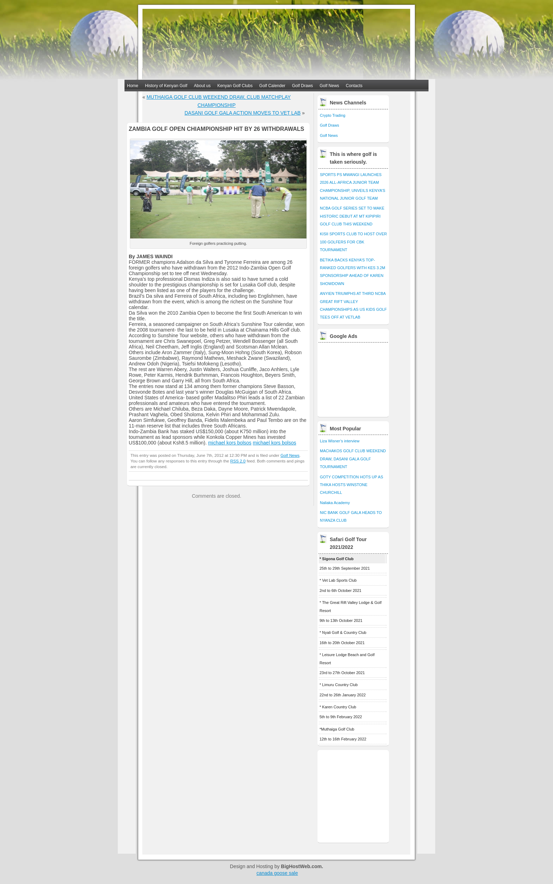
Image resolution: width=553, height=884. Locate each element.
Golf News (329, 85)
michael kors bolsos (229, 443)
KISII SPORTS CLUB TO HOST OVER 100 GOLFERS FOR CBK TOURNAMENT (353, 242)
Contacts (354, 85)
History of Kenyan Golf (166, 85)
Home (132, 85)
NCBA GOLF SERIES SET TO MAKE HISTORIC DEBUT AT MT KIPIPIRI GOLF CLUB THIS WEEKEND (352, 216)
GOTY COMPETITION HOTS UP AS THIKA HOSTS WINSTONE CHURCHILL (351, 485)
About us (202, 85)
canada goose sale (277, 873)
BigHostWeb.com (301, 866)
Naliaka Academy (335, 503)
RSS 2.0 (237, 461)
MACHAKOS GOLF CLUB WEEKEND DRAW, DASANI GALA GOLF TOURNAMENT (353, 459)
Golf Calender (272, 85)
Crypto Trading (332, 115)
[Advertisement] (353, 378)
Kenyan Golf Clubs (235, 85)
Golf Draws (302, 85)
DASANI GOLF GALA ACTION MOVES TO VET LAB (242, 113)
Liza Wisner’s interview (339, 441)
